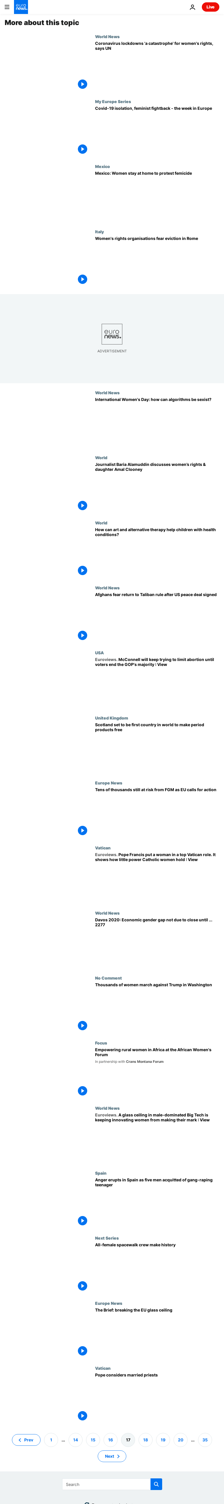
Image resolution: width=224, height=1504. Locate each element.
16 (110, 1439)
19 (163, 1439)
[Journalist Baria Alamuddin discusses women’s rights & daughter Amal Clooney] (157, 487)
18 (145, 1439)
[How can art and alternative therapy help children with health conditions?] (157, 552)
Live (210, 6)
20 (180, 1439)
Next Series (107, 1238)
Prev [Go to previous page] (28, 1439)
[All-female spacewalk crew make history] (157, 1268)
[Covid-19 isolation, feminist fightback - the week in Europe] (157, 131)
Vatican (103, 847)
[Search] (112, 1484)
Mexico (102, 166)
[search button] (156, 1484)
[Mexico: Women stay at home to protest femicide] (157, 196)
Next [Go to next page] (109, 1456)
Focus (101, 1042)
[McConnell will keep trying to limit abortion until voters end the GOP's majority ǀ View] (157, 682)
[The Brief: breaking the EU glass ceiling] (157, 1333)
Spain (100, 1173)
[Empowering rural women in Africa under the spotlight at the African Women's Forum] (157, 1072)
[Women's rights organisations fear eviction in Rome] (157, 261)
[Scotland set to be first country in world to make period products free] (157, 747)
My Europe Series (113, 101)
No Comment (108, 977)
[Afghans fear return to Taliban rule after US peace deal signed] (157, 617)
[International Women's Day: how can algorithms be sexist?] (157, 422)
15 (93, 1439)
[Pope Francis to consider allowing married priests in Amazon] (157, 1398)
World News (107, 36)
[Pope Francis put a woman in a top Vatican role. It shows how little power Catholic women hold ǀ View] (157, 877)
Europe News (108, 782)
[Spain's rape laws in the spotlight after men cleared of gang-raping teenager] (157, 1203)
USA (99, 652)
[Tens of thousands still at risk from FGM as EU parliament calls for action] (157, 812)
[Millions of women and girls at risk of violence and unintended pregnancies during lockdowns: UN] (157, 66)
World (101, 457)
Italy (99, 231)
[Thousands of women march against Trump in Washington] (157, 1007)
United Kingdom (111, 717)
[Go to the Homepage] (21, 7)
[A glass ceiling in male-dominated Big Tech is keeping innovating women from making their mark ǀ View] (157, 1138)
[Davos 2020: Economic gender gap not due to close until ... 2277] (157, 943)
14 (75, 1439)
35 (205, 1439)
